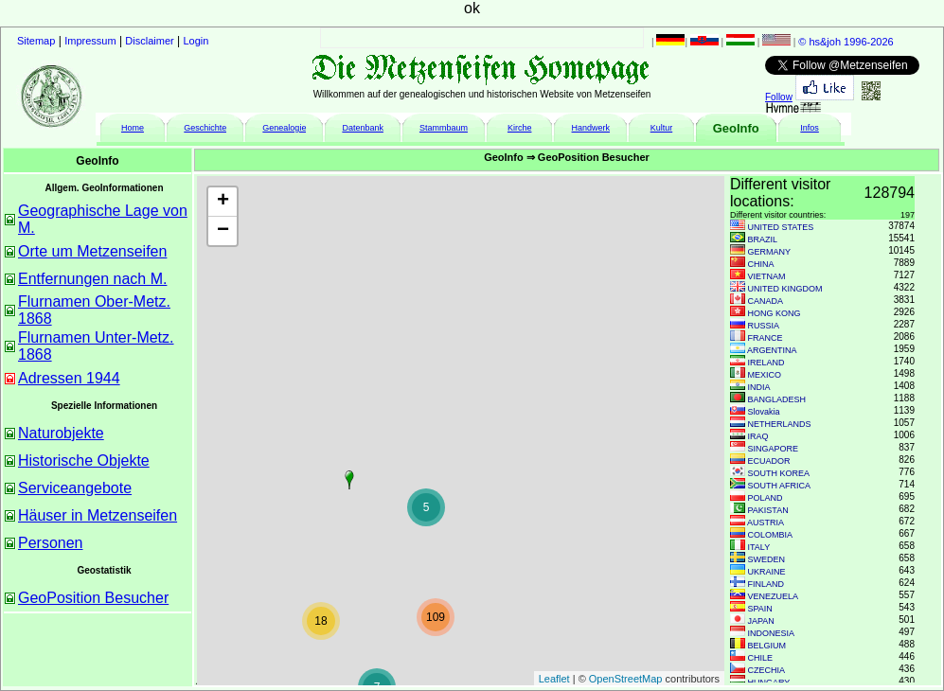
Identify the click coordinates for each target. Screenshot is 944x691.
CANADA (766, 301)
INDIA (759, 387)
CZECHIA (767, 670)
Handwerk (591, 128)
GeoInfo (736, 128)
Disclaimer (149, 40)
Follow (779, 97)
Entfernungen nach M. (92, 279)
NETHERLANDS (779, 424)
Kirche (520, 128)
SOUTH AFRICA (779, 485)
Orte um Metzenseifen (92, 251)
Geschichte (205, 128)
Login (196, 40)
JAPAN (761, 621)
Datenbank (362, 128)
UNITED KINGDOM (785, 288)
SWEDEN (767, 559)
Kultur (661, 128)
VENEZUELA (773, 596)
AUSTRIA (765, 522)
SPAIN (760, 608)
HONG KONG (774, 313)
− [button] (223, 231)
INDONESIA (771, 633)
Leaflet (554, 678)
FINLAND (766, 584)
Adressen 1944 (69, 378)
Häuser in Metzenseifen (97, 515)
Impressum (90, 40)
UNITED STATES (781, 227)
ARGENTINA (772, 350)
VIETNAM (767, 276)
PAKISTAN (768, 510)
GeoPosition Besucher (93, 598)
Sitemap (36, 40)
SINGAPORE (773, 448)
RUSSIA (764, 325)
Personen (50, 543)
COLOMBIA (770, 535)
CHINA (761, 264)
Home (132, 128)
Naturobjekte (61, 433)
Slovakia (764, 411)
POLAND (765, 498)
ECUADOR (769, 461)
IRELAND (766, 362)
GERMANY (770, 252)
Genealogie (284, 128)
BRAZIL (763, 239)
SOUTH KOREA (779, 473)
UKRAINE (767, 571)
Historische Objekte (84, 460)
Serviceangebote (75, 488)
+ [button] (223, 201)
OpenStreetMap (626, 678)
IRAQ (758, 436)
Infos (809, 128)
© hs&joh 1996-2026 (845, 41)
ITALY (759, 547)
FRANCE (765, 338)
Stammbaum (443, 128)
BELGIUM (767, 645)
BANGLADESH (777, 399)
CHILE (761, 658)
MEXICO (765, 375)
